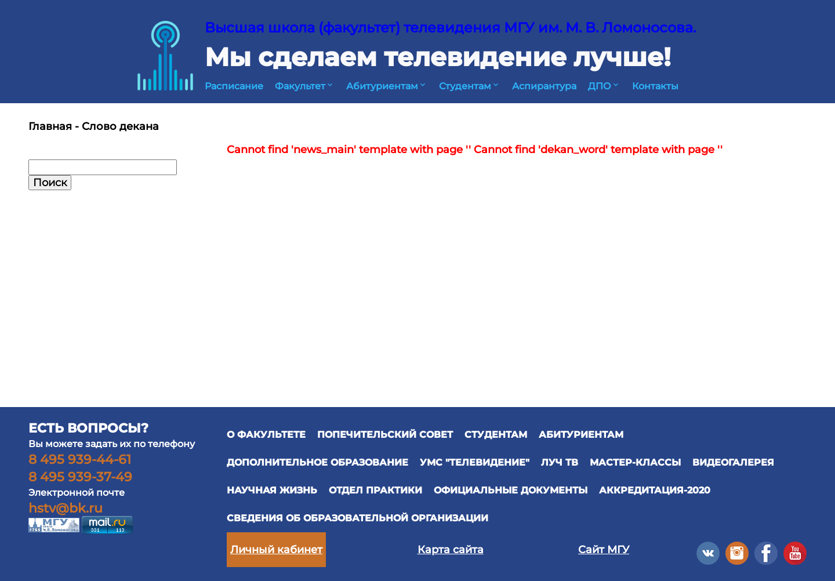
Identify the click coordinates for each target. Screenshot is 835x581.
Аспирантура (544, 86)
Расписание (234, 86)
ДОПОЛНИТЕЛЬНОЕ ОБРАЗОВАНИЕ (317, 462)
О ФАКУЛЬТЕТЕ (266, 434)
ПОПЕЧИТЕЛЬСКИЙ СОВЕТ (385, 434)
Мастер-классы (635, 462)
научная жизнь (272, 490)
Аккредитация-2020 (654, 490)
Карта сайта (451, 549)
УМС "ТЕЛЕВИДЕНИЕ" (474, 462)
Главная (50, 126)
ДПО (604, 86)
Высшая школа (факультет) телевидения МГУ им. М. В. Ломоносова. (450, 27)
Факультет (305, 86)
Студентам (469, 86)
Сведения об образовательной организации (357, 518)
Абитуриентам (386, 86)
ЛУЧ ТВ (559, 462)
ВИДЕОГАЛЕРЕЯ (733, 462)
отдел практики (375, 490)
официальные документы (510, 490)
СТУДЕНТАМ (495, 434)
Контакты (655, 86)
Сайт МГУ (603, 549)
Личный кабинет (276, 549)
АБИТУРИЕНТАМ (581, 434)
